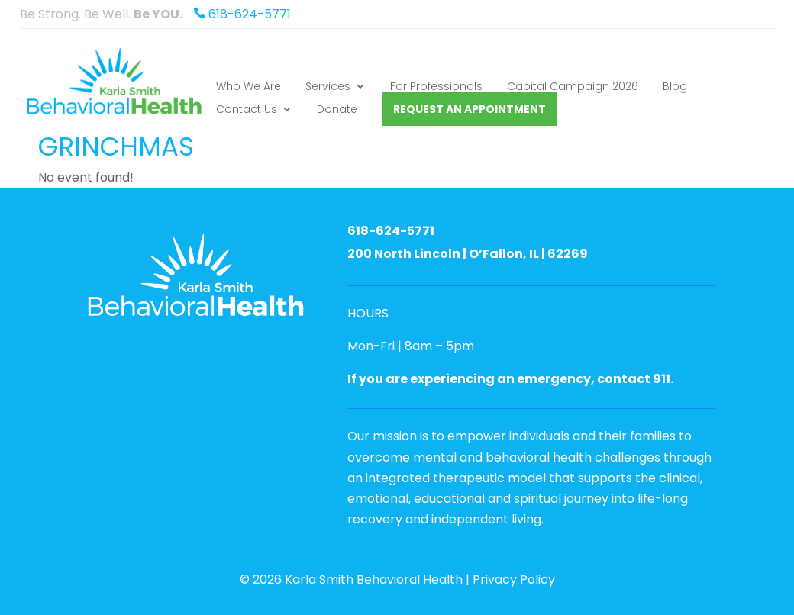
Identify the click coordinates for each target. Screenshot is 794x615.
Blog (675, 87)
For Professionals (436, 87)
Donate (337, 110)
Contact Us (246, 110)
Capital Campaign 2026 (572, 87)
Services (327, 87)
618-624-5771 (238, 14)
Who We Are (248, 87)
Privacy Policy (514, 579)
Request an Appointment (469, 109)
